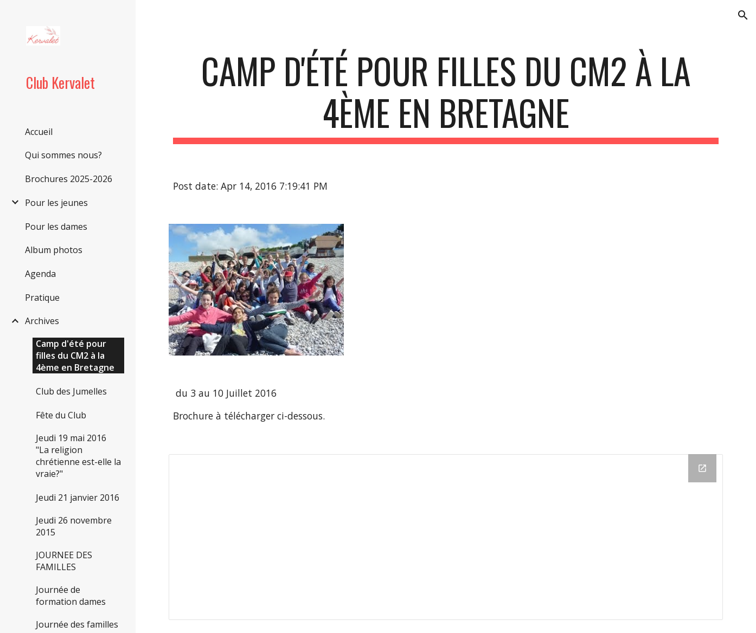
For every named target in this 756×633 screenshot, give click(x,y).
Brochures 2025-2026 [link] (68, 179)
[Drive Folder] (446, 537)
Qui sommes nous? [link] (63, 155)
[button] (743, 15)
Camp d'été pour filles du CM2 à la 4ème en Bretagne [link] (75, 355)
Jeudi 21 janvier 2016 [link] (77, 497)
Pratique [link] (42, 297)
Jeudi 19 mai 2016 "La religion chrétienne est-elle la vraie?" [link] (78, 456)
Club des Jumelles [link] (71, 391)
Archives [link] (42, 321)
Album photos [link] (53, 250)
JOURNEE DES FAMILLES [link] (64, 561)
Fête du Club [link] (61, 415)
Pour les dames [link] (56, 226)
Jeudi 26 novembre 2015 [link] (74, 526)
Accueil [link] (39, 132)
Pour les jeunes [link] (56, 203)
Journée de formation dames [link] (71, 596)
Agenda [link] (40, 274)
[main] (446, 97)
